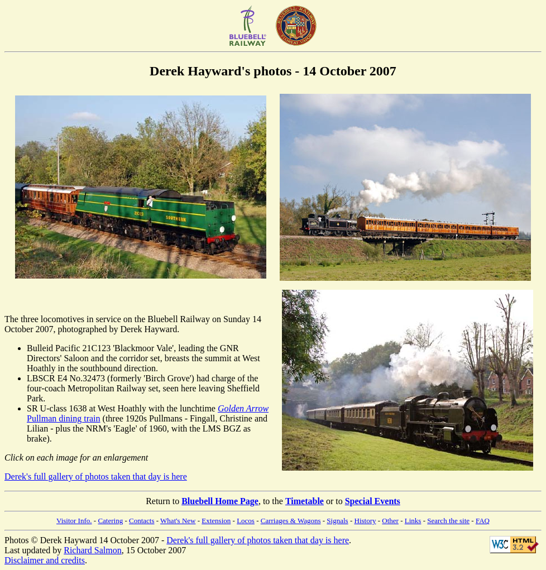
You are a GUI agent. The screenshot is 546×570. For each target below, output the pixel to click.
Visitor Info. (74, 520)
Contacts (142, 520)
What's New (177, 520)
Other (390, 520)
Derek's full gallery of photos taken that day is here (95, 476)
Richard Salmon (93, 550)
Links (413, 520)
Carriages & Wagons (291, 520)
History (365, 520)
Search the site (448, 520)
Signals (337, 520)
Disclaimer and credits (44, 560)
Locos (246, 520)
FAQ (483, 520)
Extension (216, 520)
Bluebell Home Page (219, 501)
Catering (110, 520)
